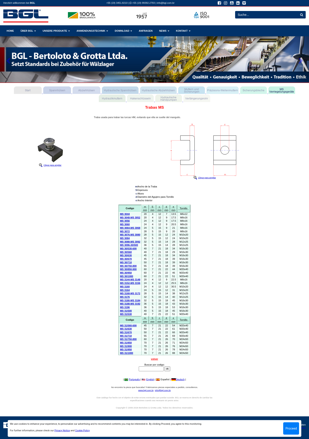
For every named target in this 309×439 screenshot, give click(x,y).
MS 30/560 (126, 252)
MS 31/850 (126, 342)
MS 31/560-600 (128, 325)
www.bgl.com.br (146, 390)
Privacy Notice (62, 430)
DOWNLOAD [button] (123, 30)
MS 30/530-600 (128, 248)
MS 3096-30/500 (129, 245)
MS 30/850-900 (128, 269)
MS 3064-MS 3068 (130, 228)
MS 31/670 (126, 332)
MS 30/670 (126, 259)
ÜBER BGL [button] (28, 30)
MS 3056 (125, 221)
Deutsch (178, 379)
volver (154, 359)
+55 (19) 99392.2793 (142, 3)
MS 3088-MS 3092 (130, 241)
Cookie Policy (82, 430)
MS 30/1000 (126, 276)
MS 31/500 (126, 310)
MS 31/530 (126, 314)
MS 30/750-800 (128, 266)
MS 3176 (125, 297)
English (148, 379)
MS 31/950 (126, 349)
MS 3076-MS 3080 (130, 234)
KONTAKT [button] (183, 30)
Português (132, 379)
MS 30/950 (126, 272)
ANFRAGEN (145, 30)
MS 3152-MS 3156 (130, 283)
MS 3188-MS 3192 (130, 303)
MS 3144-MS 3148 (130, 279)
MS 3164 (125, 290)
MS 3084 (125, 238)
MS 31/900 (126, 346)
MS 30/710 (126, 262)
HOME (10, 30)
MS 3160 (125, 286)
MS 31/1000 (126, 353)
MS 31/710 (126, 336)
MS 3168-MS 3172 (130, 293)
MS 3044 (125, 214)
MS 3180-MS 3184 (130, 300)
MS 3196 (125, 307)
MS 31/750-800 (128, 339)
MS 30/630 (126, 255)
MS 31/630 (126, 328)
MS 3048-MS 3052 (130, 217)
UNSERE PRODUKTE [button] (56, 30)
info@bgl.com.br (165, 3)
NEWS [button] (164, 30)
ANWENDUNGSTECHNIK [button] (92, 30)
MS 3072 (125, 231)
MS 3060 (125, 224)
